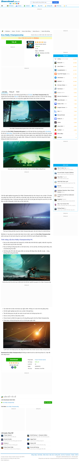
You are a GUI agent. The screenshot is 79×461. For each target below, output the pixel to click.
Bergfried (61, 199)
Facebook (67, 454)
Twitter (72, 454)
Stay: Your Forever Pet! (63, 203)
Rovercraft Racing (34, 447)
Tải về (17, 91)
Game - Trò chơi (16, 31)
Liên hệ (62, 454)
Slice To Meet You (63, 168)
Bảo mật (52, 454)
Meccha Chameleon (63, 96)
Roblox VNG (62, 103)
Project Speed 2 (8, 435)
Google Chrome (62, 107)
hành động (9, 133)
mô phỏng (48, 131)
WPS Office (60, 133)
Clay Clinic (62, 177)
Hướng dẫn (57, 454)
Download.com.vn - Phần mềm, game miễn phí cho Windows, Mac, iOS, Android (10, 2)
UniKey (62, 59)
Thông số (11, 91)
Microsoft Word (62, 115)
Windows (7, 31)
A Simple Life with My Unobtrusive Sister (65, 195)
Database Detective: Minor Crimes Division (65, 191)
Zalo (59, 111)
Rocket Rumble (8, 439)
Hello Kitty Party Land (62, 181)
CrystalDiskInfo (62, 70)
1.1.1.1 (60, 92)
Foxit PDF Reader (63, 73)
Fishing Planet (61, 208)
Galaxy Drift (33, 443)
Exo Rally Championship (13, 406)
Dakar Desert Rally (8, 447)
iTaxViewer (61, 88)
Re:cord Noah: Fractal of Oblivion (65, 172)
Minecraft (60, 62)
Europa (30, 94)
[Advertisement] (39, 20)
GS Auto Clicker (62, 85)
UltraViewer (61, 77)
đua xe (16, 96)
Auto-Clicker (61, 66)
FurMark (60, 130)
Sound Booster (62, 100)
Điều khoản (46, 454)
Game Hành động (26, 31)
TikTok (59, 122)
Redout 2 (6, 443)
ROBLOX (60, 118)
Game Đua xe (36, 31)
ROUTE (59, 185)
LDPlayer (59, 137)
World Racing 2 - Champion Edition (38, 435)
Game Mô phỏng (45, 31)
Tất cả (3, 6)
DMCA (76, 454)
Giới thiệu (4, 91)
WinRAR (60, 81)
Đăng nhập (34, 454)
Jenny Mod (61, 126)
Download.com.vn (2, 31)
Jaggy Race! (33, 439)
